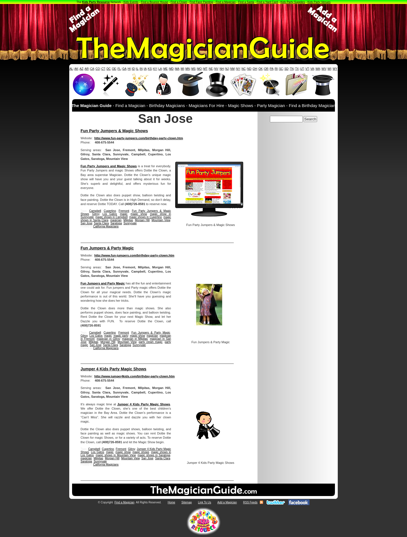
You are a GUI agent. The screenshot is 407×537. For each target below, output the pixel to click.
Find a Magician (226, 2)
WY (335, 68)
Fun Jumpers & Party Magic (107, 248)
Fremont (124, 210)
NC (244, 68)
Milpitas (128, 220)
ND (249, 68)
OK (261, 68)
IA (145, 68)
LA (160, 68)
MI (182, 68)
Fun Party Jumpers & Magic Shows (114, 131)
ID (133, 68)
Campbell (95, 210)
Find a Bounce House (154, 2)
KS (150, 68)
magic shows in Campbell (112, 217)
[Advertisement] (203, 19)
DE (114, 68)
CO (98, 68)
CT (103, 68)
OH (255, 68)
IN (141, 68)
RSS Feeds (250, 502)
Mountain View (160, 220)
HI (129, 68)
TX (297, 68)
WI (329, 68)
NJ (227, 68)
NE (211, 68)
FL (119, 68)
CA (92, 68)
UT (302, 68)
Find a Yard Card (267, 2)
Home (171, 502)
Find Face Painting (201, 2)
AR (87, 68)
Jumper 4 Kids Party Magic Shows (113, 369)
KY (155, 68)
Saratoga (116, 223)
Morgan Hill (142, 220)
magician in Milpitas (135, 338)
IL (137, 68)
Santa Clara (101, 223)
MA (177, 68)
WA (318, 68)
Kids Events (131, 2)
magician (116, 220)
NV (216, 68)
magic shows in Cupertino (145, 217)
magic (123, 214)
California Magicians (105, 226)
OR (266, 68)
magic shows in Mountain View (116, 455)
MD (171, 68)
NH (222, 68)
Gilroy (95, 214)
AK (76, 68)
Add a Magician (227, 502)
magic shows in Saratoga (154, 455)
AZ (81, 68)
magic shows (141, 452)
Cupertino (110, 210)
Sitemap (186, 502)
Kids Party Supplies (292, 2)
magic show (139, 214)
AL (71, 68)
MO (199, 68)
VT (307, 68)
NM (232, 68)
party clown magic (151, 341)
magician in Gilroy (108, 338)
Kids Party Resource (96, 2)
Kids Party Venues (319, 2)
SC (281, 68)
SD (287, 68)
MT (205, 68)
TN (292, 68)
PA (272, 68)
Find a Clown (178, 2)
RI (276, 68)
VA (312, 68)
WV (324, 68)
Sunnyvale (130, 223)
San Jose (86, 223)
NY (238, 68)
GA (124, 68)
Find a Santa (246, 2)
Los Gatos (109, 214)
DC (109, 68)
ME (165, 68)
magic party (121, 335)
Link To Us (204, 502)
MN (187, 68)
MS (193, 68)
